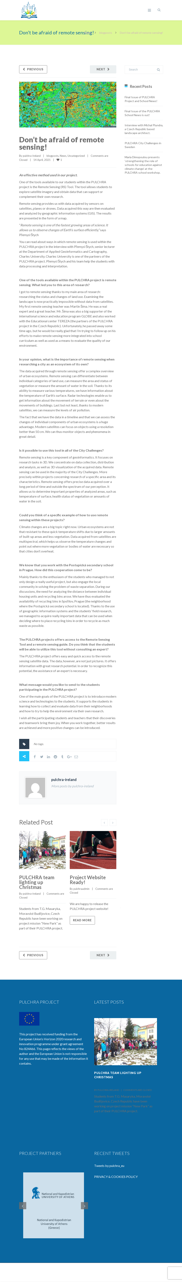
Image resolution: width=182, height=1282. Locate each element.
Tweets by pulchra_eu (109, 1166)
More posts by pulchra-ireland (72, 786)
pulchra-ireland (32, 155)
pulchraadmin (81, 888)
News (63, 155)
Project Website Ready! (88, 879)
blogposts (105, 32)
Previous (35, 69)
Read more (82, 920)
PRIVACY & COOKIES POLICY (116, 1177)
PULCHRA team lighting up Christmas (36, 882)
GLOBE (86, 316)
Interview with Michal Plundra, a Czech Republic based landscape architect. (144, 129)
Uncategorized (76, 155)
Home (88, 32)
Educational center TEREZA (50, 321)
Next (101, 69)
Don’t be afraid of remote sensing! (61, 143)
